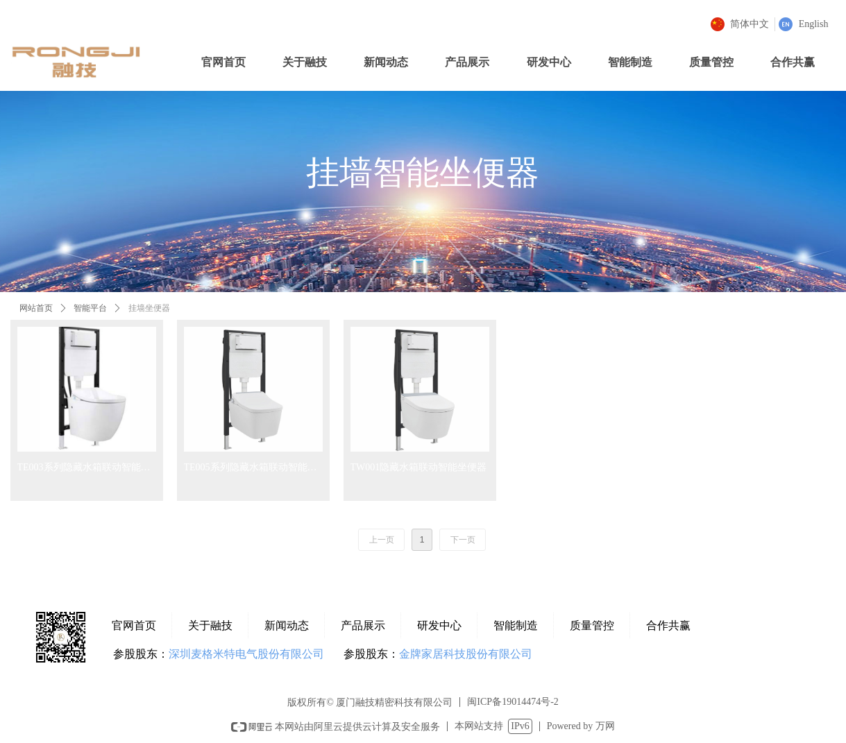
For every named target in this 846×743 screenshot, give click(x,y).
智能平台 (90, 308)
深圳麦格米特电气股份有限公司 (246, 654)
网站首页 (36, 308)
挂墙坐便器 (149, 308)
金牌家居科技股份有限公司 (465, 654)
